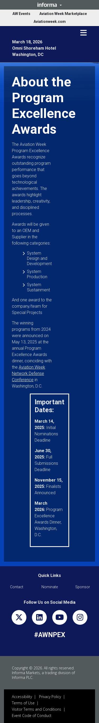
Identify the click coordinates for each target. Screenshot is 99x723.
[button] (49, 5)
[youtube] (59, 618)
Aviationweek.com (50, 21)
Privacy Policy (50, 696)
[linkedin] (39, 618)
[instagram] (80, 618)
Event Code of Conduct (31, 715)
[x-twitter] (19, 618)
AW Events (21, 14)
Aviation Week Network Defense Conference (28, 373)
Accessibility (22, 696)
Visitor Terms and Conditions (36, 709)
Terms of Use (23, 702)
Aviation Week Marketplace (63, 14)
